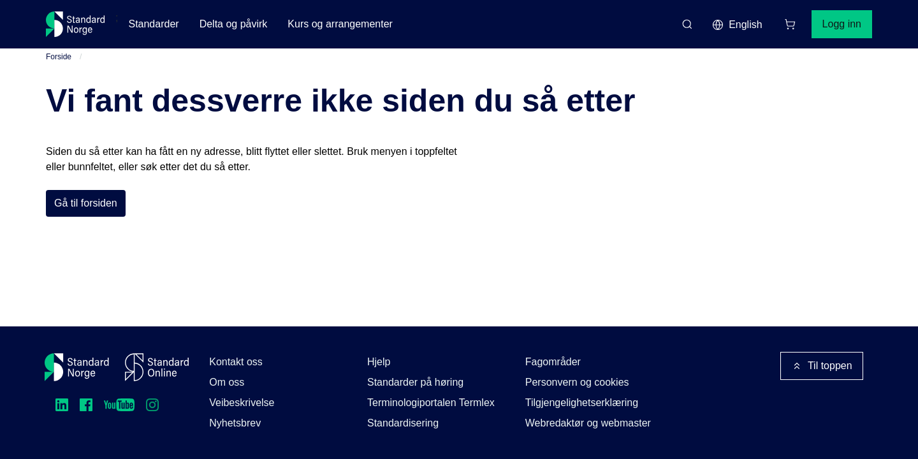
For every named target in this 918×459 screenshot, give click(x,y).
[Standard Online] (157, 367)
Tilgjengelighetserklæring (581, 402)
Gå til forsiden (85, 203)
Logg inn (841, 23)
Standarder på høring (415, 382)
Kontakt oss (236, 361)
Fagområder (553, 361)
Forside (58, 56)
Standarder (153, 23)
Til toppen (821, 366)
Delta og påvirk (234, 23)
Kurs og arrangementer (340, 23)
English (737, 25)
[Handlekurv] (789, 24)
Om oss (226, 382)
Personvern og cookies (577, 382)
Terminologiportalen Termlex (431, 402)
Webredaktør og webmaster (588, 423)
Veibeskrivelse (241, 402)
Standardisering (403, 423)
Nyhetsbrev (235, 423)
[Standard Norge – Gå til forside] (75, 24)
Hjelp (378, 361)
